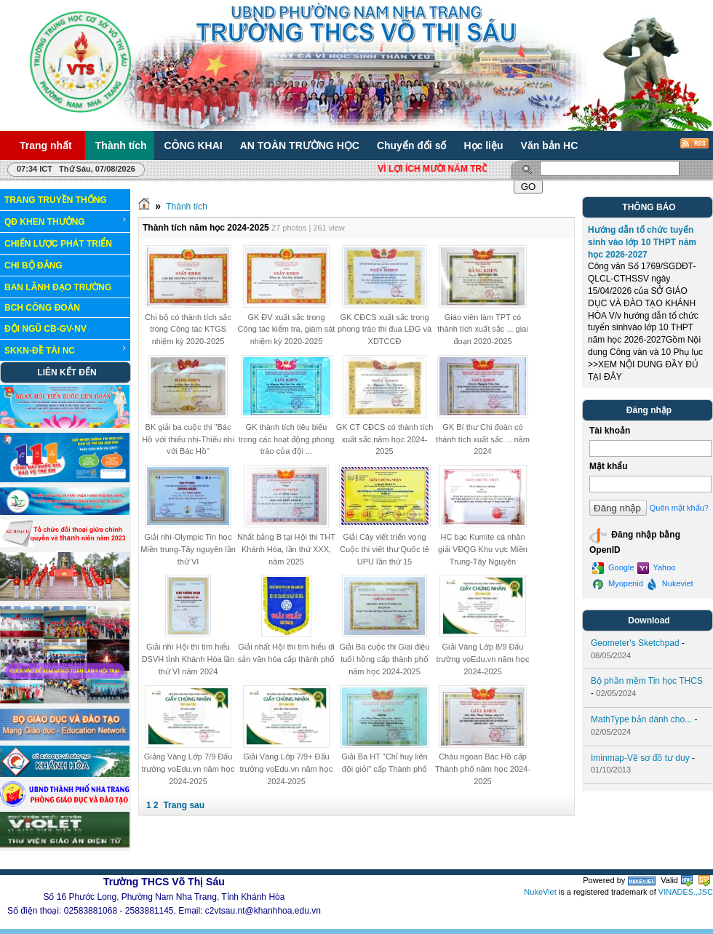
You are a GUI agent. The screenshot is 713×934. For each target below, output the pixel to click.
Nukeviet (669, 584)
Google (613, 568)
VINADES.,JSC (685, 891)
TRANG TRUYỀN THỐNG (55, 200)
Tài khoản (609, 431)
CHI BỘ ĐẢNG (33, 265)
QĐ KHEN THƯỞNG (65, 221)
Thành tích (186, 206)
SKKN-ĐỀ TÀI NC (65, 350)
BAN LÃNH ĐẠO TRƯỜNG (57, 287)
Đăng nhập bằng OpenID (634, 541)
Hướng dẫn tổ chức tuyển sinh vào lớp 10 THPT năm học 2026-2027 (642, 242)
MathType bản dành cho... (641, 719)
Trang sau (183, 805)
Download (648, 620)
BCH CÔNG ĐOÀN (42, 308)
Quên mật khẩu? (679, 507)
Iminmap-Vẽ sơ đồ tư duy (640, 758)
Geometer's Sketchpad (635, 643)
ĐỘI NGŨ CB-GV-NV (45, 329)
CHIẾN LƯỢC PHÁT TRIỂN (58, 244)
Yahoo (656, 568)
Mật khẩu (608, 466)
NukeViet (540, 891)
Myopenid (617, 584)
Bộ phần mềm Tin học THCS (647, 681)
